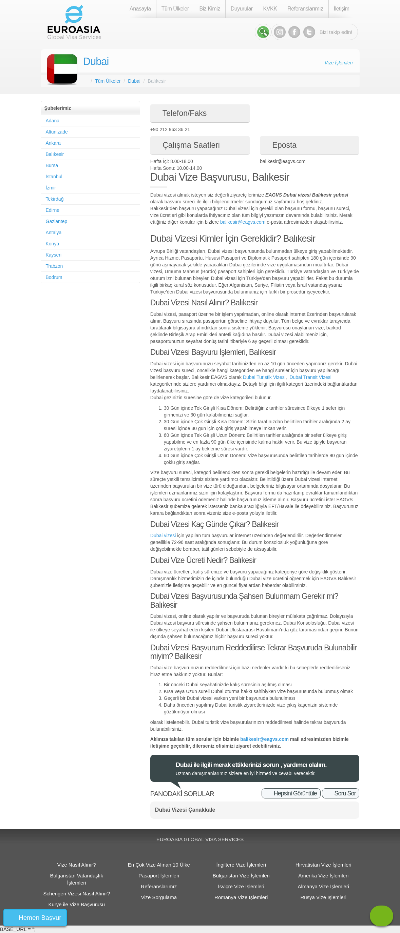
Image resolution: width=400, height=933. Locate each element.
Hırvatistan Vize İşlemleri (323, 865)
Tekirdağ (55, 199)
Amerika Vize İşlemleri (323, 875)
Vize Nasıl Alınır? (76, 865)
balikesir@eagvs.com (242, 222)
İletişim (341, 9)
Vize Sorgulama (159, 897)
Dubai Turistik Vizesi (264, 377)
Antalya (54, 232)
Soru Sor (345, 793)
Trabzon (54, 266)
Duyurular (242, 9)
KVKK (270, 9)
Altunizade (57, 132)
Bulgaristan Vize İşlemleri (241, 875)
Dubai (96, 61)
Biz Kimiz (209, 9)
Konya (52, 243)
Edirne (52, 210)
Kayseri (54, 255)
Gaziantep (57, 221)
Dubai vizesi (163, 535)
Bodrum (54, 277)
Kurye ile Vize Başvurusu (77, 904)
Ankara (53, 143)
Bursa (52, 165)
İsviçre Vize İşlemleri (241, 886)
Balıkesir (55, 154)
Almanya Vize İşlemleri (323, 886)
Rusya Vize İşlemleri (323, 897)
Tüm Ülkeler (175, 9)
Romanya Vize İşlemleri (241, 897)
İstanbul (54, 176)
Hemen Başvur (40, 917)
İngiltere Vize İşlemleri (241, 865)
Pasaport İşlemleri (158, 875)
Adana (52, 120)
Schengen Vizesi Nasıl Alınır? (76, 893)
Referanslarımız (305, 9)
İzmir (51, 187)
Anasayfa (140, 9)
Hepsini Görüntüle (295, 793)
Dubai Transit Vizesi (310, 377)
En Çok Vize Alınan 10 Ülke (159, 865)
